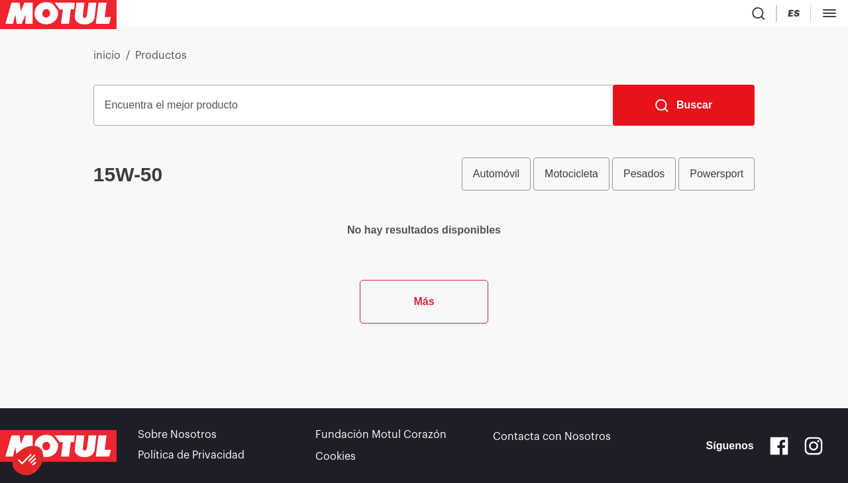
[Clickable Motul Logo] (58, 16)
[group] (608, 179)
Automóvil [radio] (496, 179)
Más (423, 363)
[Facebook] (779, 447)
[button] (28, 460)
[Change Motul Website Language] (831, 16)
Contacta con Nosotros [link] (552, 438)
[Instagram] (813, 447)
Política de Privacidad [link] (191, 456)
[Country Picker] (794, 16)
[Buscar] (684, 110)
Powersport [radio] (716, 179)
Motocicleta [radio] (571, 179)
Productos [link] (161, 61)
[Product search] (755, 15)
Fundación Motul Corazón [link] (381, 438)
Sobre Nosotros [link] (177, 438)
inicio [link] (107, 61)
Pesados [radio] (643, 179)
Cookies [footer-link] (335, 456)
